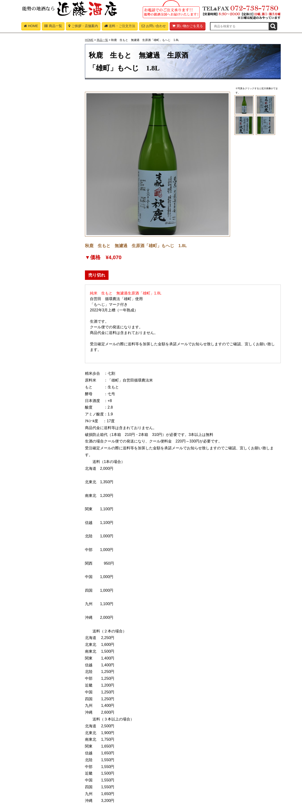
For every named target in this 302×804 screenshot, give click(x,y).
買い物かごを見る (187, 27)
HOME (31, 27)
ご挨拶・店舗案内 (83, 27)
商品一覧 (53, 27)
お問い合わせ (154, 27)
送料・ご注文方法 (119, 27)
